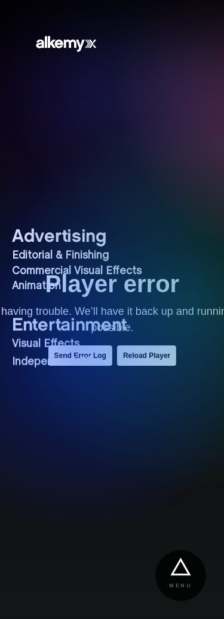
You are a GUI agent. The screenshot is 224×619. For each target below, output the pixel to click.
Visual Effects (45, 343)
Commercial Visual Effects (77, 271)
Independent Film (56, 362)
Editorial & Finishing (60, 256)
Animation (36, 286)
